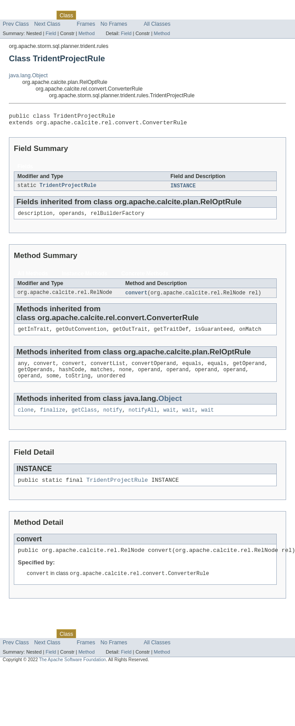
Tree (101, 15)
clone (26, 418)
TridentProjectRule (68, 188)
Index (152, 15)
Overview (14, 15)
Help (169, 15)
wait (169, 418)
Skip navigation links (24, 7)
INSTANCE (183, 188)
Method (86, 33)
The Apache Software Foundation (72, 671)
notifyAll (143, 418)
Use (86, 15)
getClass (84, 418)
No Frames (114, 24)
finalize (52, 418)
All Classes (157, 24)
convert (136, 297)
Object (170, 406)
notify (112, 418)
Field (50, 33)
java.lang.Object (28, 75)
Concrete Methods (145, 277)
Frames (86, 24)
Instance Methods (85, 277)
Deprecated (127, 15)
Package (41, 15)
